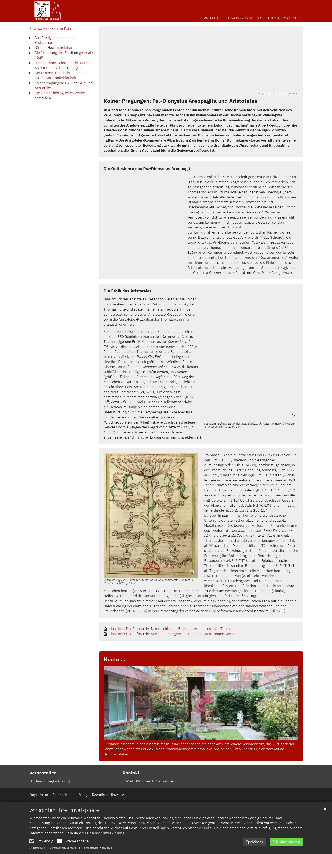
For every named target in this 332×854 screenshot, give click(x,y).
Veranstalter (42, 773)
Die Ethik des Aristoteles (128, 291)
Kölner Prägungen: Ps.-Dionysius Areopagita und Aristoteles (180, 100)
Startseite (210, 18)
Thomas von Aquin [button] (243, 18)
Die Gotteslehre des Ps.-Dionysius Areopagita (148, 168)
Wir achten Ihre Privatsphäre (64, 820)
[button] (283, 19)
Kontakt (131, 773)
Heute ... (115, 659)
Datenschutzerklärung (105, 843)
